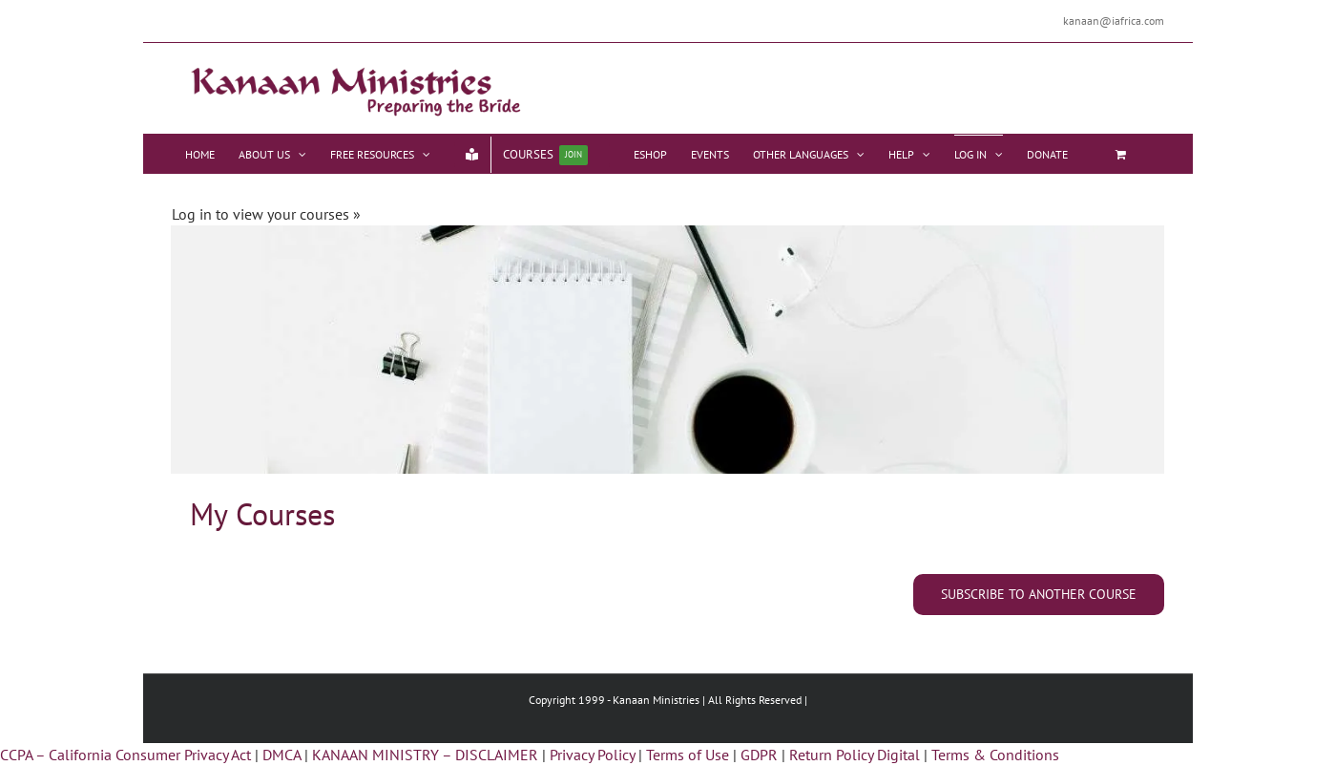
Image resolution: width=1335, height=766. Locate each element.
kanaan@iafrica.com (1113, 20)
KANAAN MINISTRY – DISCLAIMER (425, 754)
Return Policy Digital (854, 754)
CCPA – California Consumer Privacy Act (125, 754)
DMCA (281, 754)
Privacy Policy (592, 754)
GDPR (759, 754)
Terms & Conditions (995, 754)
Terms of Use (687, 754)
